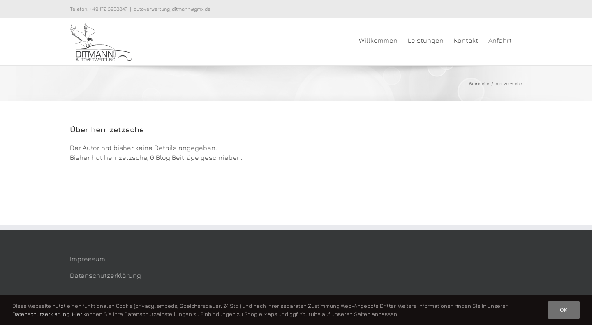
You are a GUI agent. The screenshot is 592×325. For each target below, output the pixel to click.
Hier (77, 314)
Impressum (87, 259)
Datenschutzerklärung (105, 275)
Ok (564, 309)
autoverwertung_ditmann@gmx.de (172, 9)
